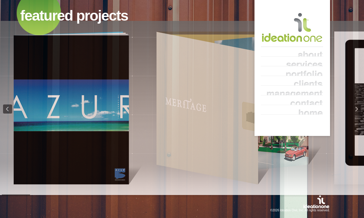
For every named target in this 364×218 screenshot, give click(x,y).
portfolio (292, 71)
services (292, 61)
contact (292, 100)
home (292, 110)
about (292, 52)
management (292, 90)
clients (292, 81)
